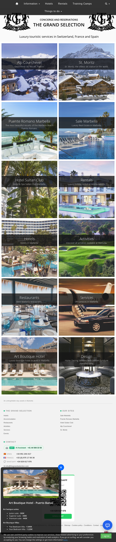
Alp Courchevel (66, 426)
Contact (96, 525)
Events (6, 433)
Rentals (62, 3)
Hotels (49, 3)
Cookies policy (77, 525)
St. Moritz (63, 430)
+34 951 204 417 (23, 454)
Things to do (53, 11)
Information (32, 3)
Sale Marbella (65, 415)
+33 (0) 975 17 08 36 (25, 458)
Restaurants (8, 423)
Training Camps (82, 3)
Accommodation (10, 419)
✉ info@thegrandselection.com (16, 466)
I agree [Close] (106, 537)
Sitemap (67, 525)
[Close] (61, 467)
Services (7, 430)
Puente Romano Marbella (69, 419)
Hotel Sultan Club (66, 423)
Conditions (88, 525)
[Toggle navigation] (107, 4)
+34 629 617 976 (24, 461)
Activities (7, 426)
